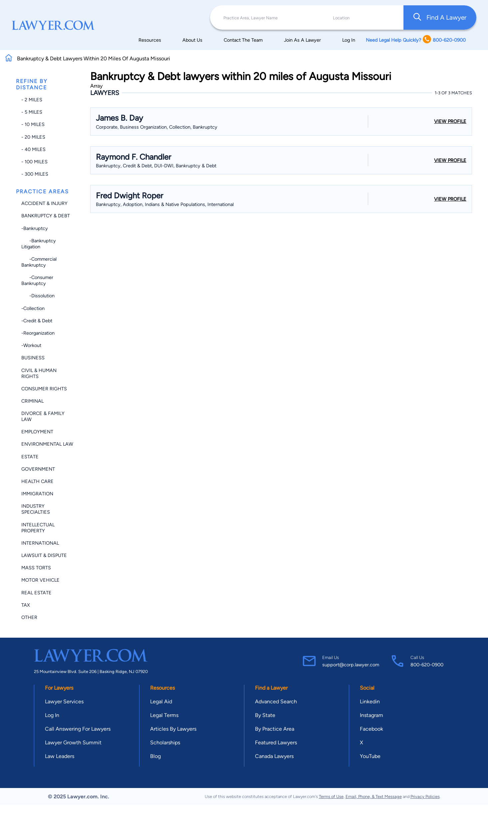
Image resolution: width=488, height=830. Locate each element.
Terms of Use (331, 796)
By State (265, 715)
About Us (192, 40)
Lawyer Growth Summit (73, 742)
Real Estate (36, 593)
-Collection (33, 308)
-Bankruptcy (34, 228)
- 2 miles (31, 100)
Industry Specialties (35, 509)
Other (29, 617)
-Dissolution (38, 296)
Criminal (32, 401)
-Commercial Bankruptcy (39, 262)
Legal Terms (164, 715)
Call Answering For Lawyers (78, 729)
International (40, 543)
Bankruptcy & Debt (45, 216)
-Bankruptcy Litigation (38, 244)
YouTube (370, 756)
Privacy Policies (425, 796)
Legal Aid (161, 701)
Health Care (37, 481)
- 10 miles (33, 124)
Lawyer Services (64, 701)
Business (33, 358)
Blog (155, 756)
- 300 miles (34, 174)
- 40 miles (33, 149)
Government (38, 469)
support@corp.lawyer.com (350, 665)
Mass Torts (36, 568)
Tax (25, 605)
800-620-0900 (426, 665)
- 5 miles (31, 112)
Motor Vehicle (40, 580)
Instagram (371, 715)
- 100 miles (34, 162)
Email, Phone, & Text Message (374, 796)
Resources (149, 40)
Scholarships (165, 742)
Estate (30, 457)
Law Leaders (59, 756)
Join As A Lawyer (302, 40)
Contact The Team (243, 40)
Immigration (37, 494)
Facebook (371, 729)
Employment (37, 432)
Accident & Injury (44, 203)
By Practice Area (274, 729)
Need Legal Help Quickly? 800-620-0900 (416, 40)
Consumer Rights (44, 389)
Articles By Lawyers (173, 729)
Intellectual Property (38, 528)
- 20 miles (33, 137)
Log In (348, 40)
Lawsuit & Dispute (44, 555)
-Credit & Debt (36, 321)
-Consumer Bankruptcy (37, 280)
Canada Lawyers (274, 756)
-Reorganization (38, 333)
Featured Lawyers (276, 742)
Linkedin (370, 701)
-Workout (31, 345)
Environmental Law (47, 444)
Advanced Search (276, 701)
